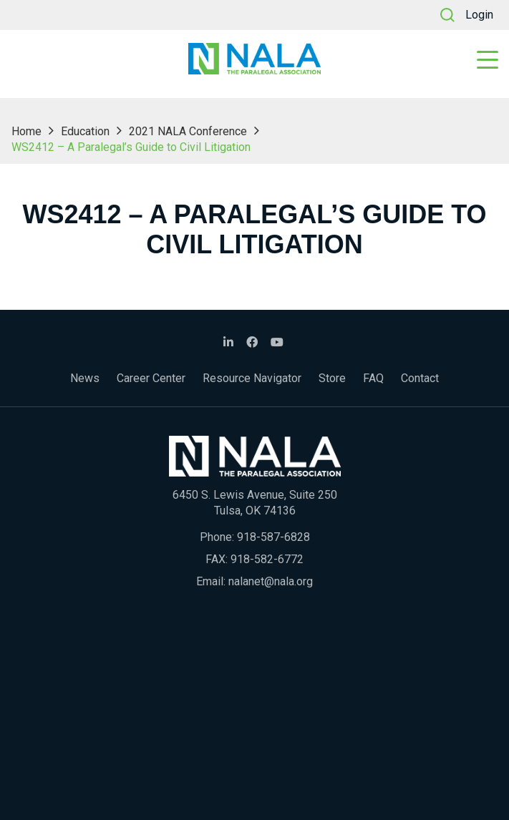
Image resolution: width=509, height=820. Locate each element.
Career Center (151, 378)
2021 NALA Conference (188, 131)
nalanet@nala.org (270, 581)
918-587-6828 (273, 537)
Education (85, 131)
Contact (420, 378)
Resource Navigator (252, 378)
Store (332, 378)
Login (479, 14)
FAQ (373, 378)
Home (26, 131)
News (85, 378)
